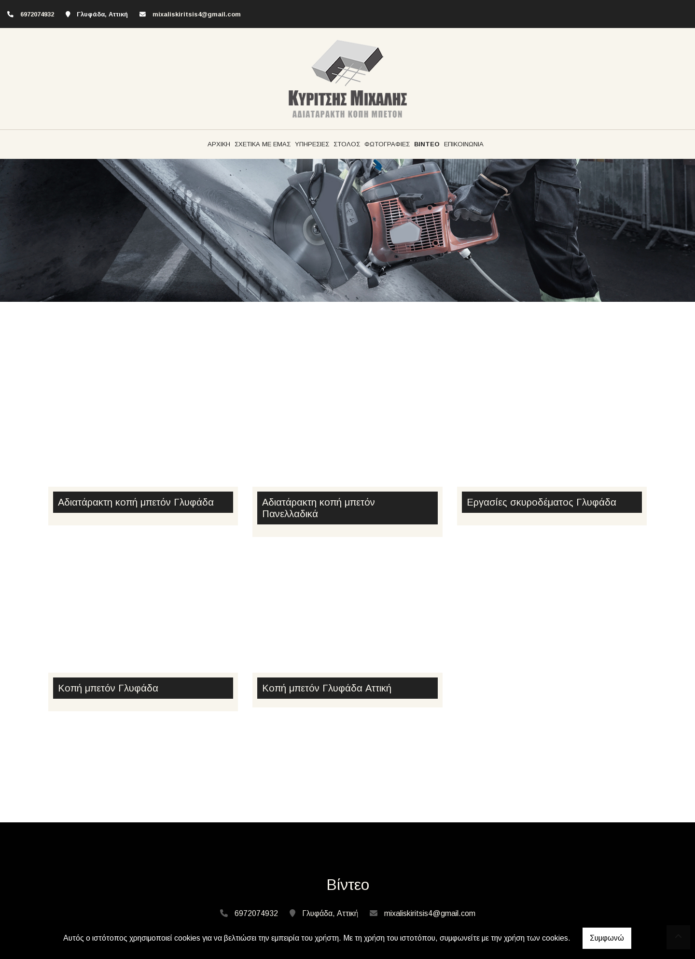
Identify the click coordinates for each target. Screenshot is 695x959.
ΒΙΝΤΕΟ (427, 144)
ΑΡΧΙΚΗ (219, 144)
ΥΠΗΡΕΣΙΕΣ (312, 144)
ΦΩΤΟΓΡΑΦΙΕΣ (387, 144)
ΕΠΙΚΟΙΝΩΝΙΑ (464, 144)
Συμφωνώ (607, 938)
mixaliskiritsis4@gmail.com (197, 14)
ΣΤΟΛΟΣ (347, 144)
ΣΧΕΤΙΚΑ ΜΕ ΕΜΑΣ (263, 144)
